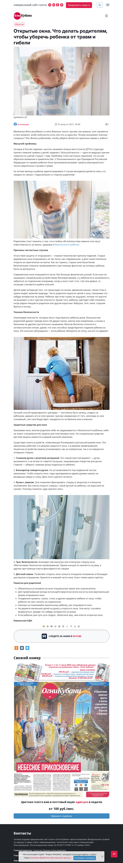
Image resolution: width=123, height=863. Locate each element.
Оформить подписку (61, 816)
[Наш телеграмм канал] (50, 5)
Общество (19, 24)
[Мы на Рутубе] (62, 5)
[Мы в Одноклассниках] (58, 5)
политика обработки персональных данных (50, 857)
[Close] (102, 856)
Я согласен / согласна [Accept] (85, 858)
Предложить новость (79, 5)
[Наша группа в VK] (54, 5)
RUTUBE (77, 636)
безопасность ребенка (67, 244)
